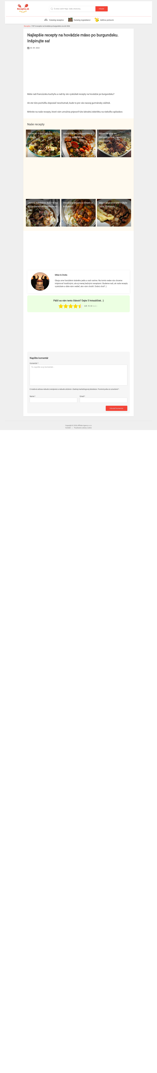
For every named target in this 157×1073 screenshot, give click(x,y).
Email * (82, 396)
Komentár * (34, 363)
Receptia (27, 26)
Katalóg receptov (54, 19)
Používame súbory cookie (83, 428)
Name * (32, 396)
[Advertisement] (78, 68)
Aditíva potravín (104, 19)
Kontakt (68, 428)
